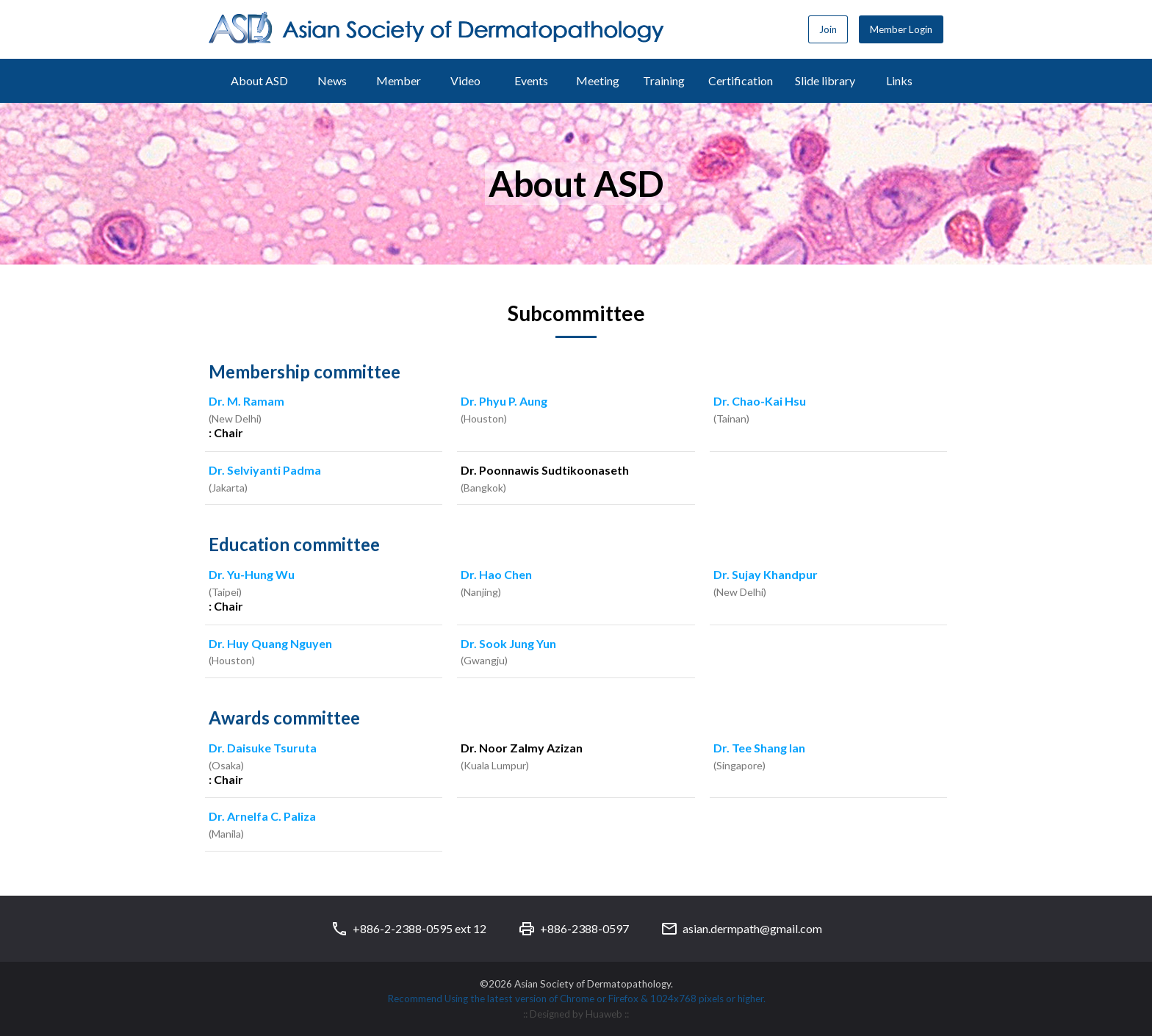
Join (828, 29)
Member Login (901, 29)
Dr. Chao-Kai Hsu (759, 402)
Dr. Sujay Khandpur (765, 576)
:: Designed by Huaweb (573, 1014)
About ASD (259, 80)
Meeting (597, 80)
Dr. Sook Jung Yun (508, 645)
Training (664, 80)
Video (465, 80)
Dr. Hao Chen (496, 576)
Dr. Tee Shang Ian (759, 749)
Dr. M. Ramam (246, 402)
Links (899, 80)
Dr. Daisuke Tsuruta (263, 749)
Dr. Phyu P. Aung (504, 402)
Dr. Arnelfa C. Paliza (262, 817)
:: (626, 1014)
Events (531, 80)
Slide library (825, 80)
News (332, 80)
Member (398, 80)
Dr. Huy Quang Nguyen (270, 645)
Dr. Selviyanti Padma (265, 471)
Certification (740, 80)
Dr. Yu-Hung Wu (252, 576)
